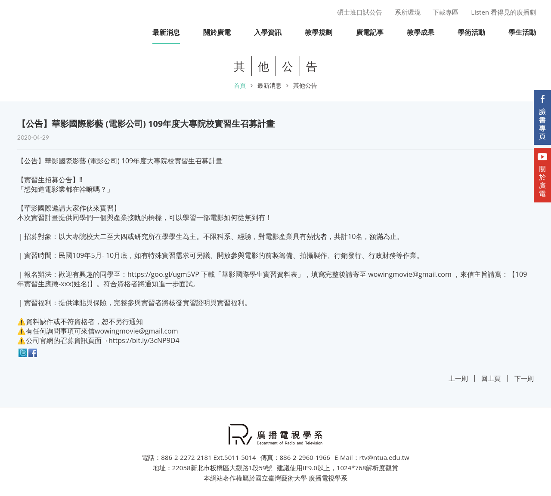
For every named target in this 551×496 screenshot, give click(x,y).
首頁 (240, 85)
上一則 (458, 378)
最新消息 (269, 85)
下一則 (524, 378)
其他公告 (305, 85)
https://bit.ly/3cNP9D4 (144, 340)
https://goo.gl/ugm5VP (163, 274)
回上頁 (491, 378)
